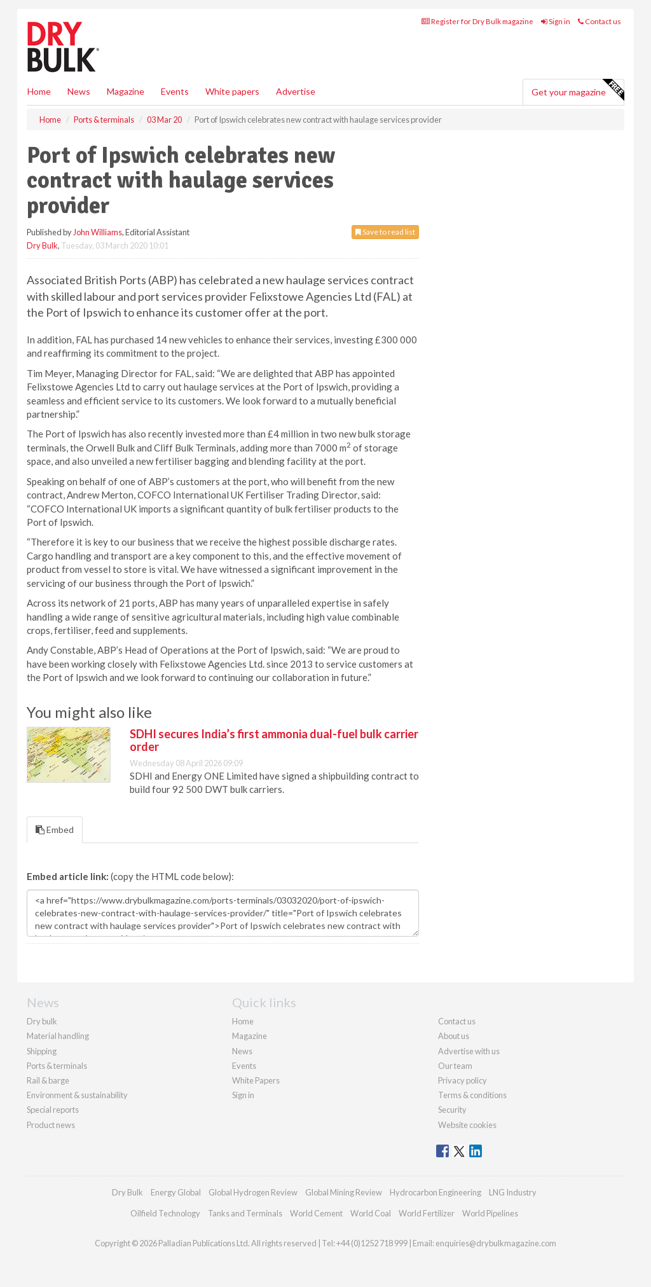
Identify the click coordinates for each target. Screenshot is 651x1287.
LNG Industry (513, 1192)
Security (452, 1110)
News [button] (78, 91)
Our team (455, 1066)
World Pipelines (490, 1213)
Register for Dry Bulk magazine (477, 21)
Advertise (295, 91)
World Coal (370, 1213)
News (242, 1051)
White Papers (256, 1080)
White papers (232, 91)
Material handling (58, 1036)
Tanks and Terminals (245, 1213)
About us (453, 1036)
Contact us (599, 21)
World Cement (316, 1213)
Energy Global (176, 1192)
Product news (51, 1125)
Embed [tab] (55, 829)
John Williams (97, 232)
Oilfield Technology (165, 1213)
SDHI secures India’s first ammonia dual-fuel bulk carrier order (274, 740)
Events (175, 91)
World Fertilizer (427, 1213)
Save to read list (385, 232)
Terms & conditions (472, 1095)
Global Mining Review (343, 1192)
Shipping (42, 1051)
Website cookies (467, 1125)
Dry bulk (42, 1021)
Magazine (125, 91)
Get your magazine (577, 90)
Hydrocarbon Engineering (435, 1192)
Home (39, 91)
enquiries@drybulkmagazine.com (495, 1243)
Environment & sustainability (77, 1095)
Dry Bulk (42, 245)
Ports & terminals (57, 1066)
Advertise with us (469, 1051)
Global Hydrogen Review (253, 1192)
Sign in (555, 21)
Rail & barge (48, 1080)
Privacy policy (462, 1080)
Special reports (53, 1110)
